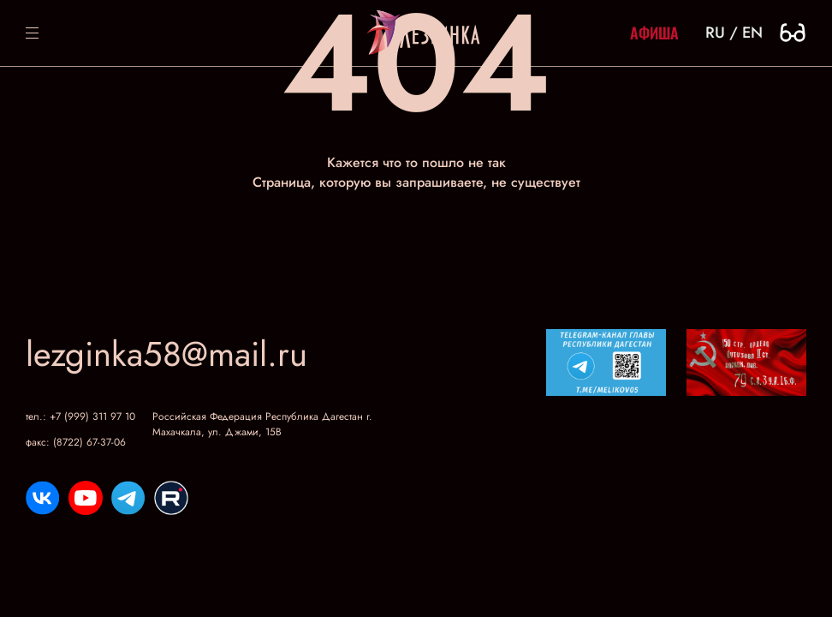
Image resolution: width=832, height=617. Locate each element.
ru (715, 32)
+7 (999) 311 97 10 (92, 416)
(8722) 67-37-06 (89, 442)
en (752, 32)
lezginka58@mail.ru (166, 354)
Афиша (654, 32)
